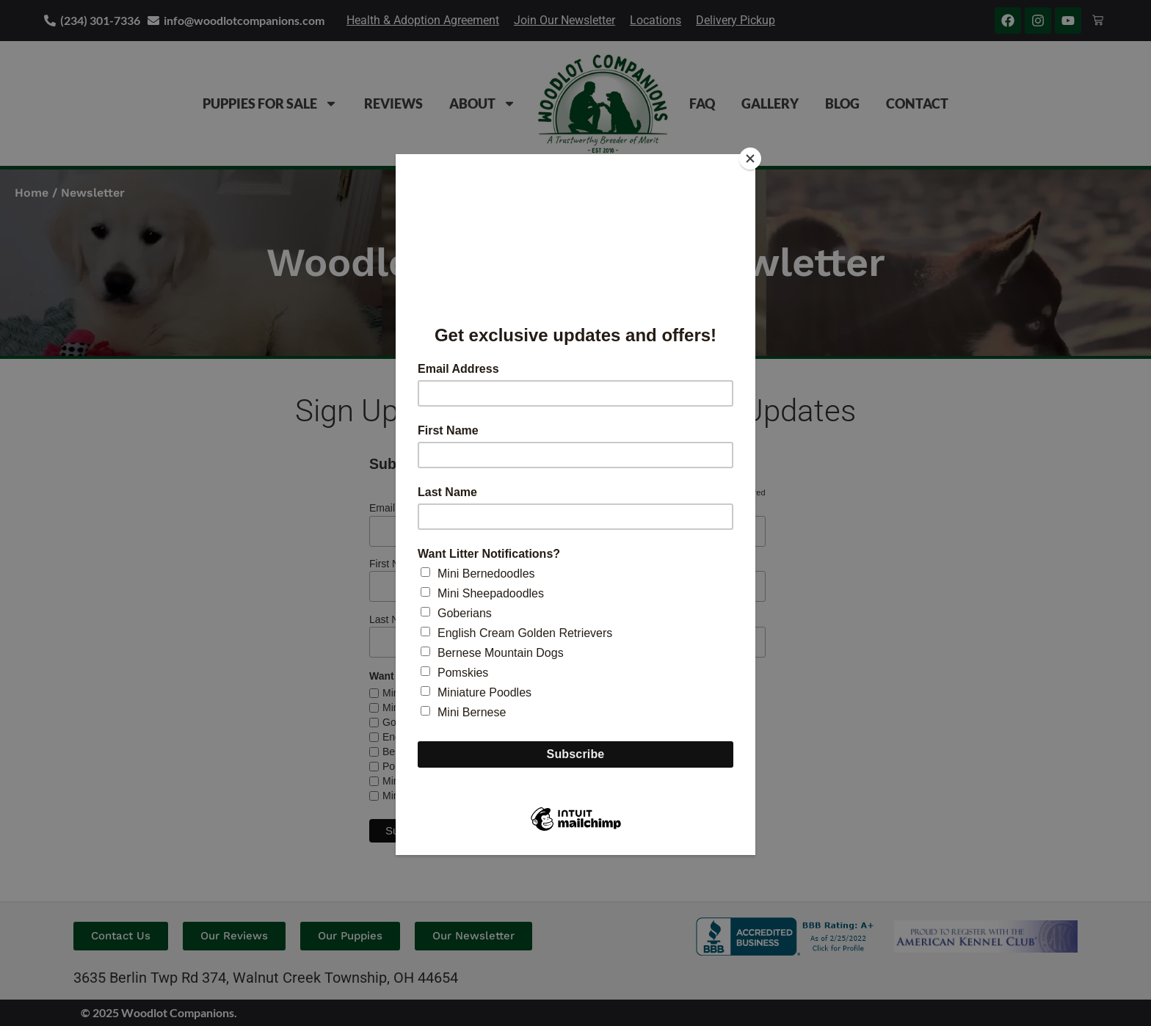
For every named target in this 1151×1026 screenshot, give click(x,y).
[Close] (752, 158)
